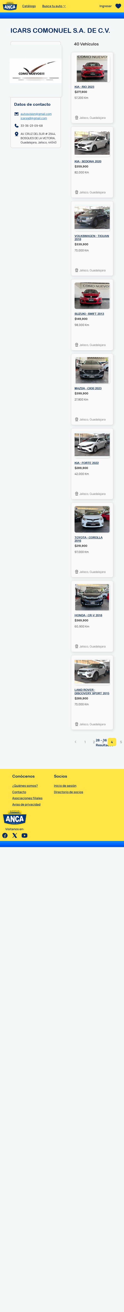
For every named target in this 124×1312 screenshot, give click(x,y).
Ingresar (105, 6)
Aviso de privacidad (26, 804)
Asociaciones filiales (27, 798)
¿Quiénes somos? (25, 786)
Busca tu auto (54, 6)
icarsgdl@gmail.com (34, 118)
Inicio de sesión (65, 786)
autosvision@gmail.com (36, 114)
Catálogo (29, 6)
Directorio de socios (68, 792)
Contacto (19, 792)
